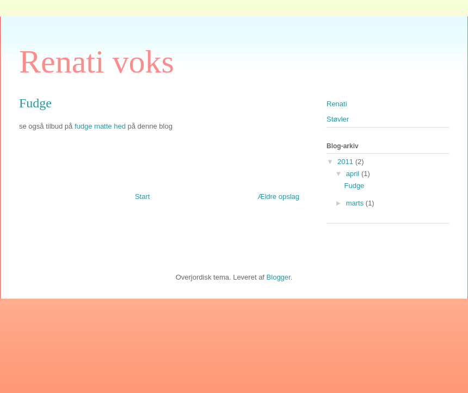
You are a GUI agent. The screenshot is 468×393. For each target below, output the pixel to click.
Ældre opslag (278, 196)
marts (356, 203)
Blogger (279, 277)
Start (142, 196)
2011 (346, 162)
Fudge (354, 186)
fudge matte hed (100, 126)
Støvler (338, 119)
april (353, 174)
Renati (337, 104)
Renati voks (96, 62)
